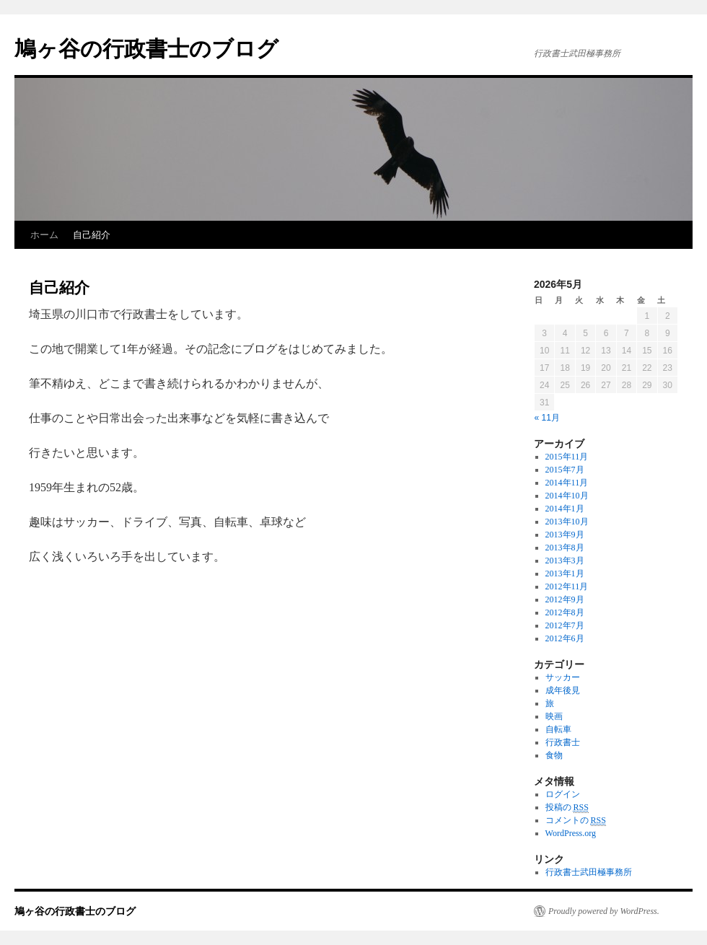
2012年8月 (564, 612)
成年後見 (562, 690)
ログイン (562, 794)
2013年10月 (567, 522)
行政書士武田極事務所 (588, 872)
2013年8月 (564, 547)
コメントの (575, 820)
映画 (554, 716)
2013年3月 (564, 560)
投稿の (567, 807)
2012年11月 (567, 586)
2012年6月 (564, 638)
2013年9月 (564, 534)
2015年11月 (567, 457)
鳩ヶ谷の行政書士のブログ (146, 49)
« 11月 (547, 418)
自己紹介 (91, 234)
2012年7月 (564, 625)
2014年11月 (567, 483)
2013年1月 (564, 573)
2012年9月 (564, 599)
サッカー (562, 677)
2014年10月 (567, 496)
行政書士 (562, 742)
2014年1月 (564, 509)
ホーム (44, 234)
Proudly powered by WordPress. (603, 911)
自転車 (558, 729)
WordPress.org (570, 833)
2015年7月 (564, 470)
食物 (554, 755)
